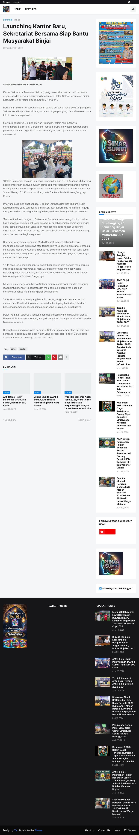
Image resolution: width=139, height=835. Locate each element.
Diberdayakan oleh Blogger (115, 588)
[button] (133, 9)
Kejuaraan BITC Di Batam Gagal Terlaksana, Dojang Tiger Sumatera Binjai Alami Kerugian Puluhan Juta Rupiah (124, 415)
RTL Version (130, 830)
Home (17, 9)
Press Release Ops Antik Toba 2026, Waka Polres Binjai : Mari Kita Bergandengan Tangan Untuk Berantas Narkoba (78, 402)
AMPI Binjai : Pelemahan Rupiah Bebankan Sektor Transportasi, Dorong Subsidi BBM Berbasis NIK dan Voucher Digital (124, 453)
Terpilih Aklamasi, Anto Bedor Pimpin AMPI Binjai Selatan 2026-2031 (124, 315)
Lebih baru (10, 419)
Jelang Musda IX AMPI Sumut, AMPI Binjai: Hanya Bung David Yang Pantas (46, 401)
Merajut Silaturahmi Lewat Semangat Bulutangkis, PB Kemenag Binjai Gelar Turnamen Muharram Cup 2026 (123, 619)
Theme (38, 830)
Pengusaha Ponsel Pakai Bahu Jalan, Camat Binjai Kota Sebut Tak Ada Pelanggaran (125, 383)
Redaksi (17, 2)
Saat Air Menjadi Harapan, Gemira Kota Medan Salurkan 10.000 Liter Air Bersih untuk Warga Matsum (124, 491)
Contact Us (104, 830)
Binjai (17, 20)
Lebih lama (84, 419)
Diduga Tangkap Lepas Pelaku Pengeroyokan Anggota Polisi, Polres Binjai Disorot (125, 261)
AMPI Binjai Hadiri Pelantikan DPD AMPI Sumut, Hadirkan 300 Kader (14, 401)
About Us (89, 830)
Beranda (7, 2)
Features (30, 9)
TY (15, 830)
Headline (23, 349)
